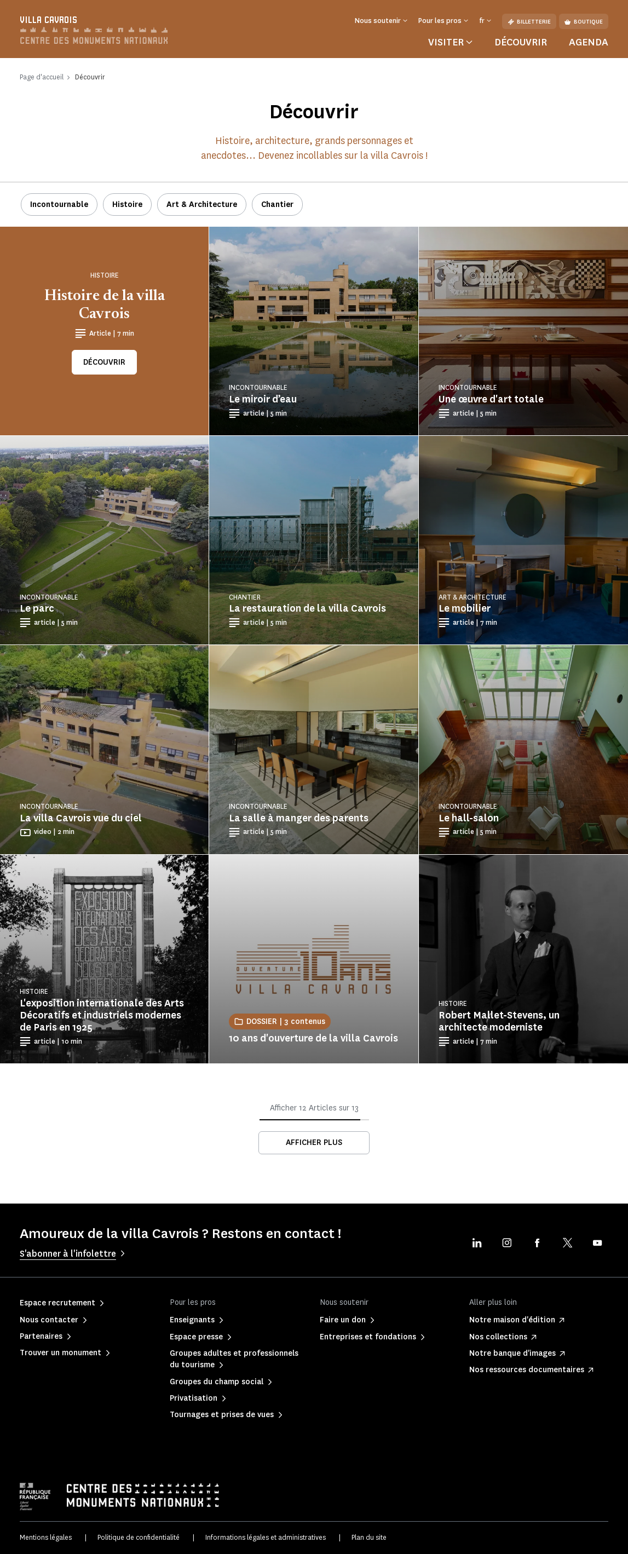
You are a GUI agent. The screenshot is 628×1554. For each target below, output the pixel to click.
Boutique (583, 22)
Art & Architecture (201, 204)
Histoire (127, 204)
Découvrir (520, 42)
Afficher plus (314, 1142)
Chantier (277, 204)
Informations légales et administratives (265, 1537)
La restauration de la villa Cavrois (307, 608)
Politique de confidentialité (138, 1537)
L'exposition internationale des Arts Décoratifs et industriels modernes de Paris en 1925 (102, 1015)
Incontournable (59, 204)
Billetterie (529, 22)
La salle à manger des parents (298, 818)
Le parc (37, 608)
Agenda (588, 42)
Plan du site (369, 1537)
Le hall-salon (469, 818)
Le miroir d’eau (263, 399)
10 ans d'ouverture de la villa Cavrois (313, 1038)
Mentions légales (46, 1537)
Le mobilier (465, 608)
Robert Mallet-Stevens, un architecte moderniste (499, 1021)
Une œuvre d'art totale (491, 399)
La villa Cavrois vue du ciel (81, 818)
